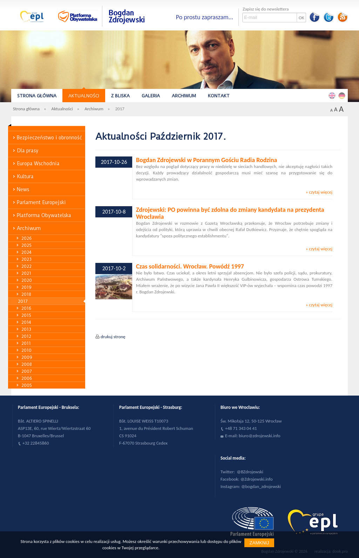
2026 (26, 238)
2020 (26, 280)
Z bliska (120, 95)
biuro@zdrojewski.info (259, 435)
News (23, 189)
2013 (26, 329)
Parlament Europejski (41, 202)
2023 (26, 259)
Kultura (25, 176)
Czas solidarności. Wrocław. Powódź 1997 (190, 266)
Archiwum (184, 95)
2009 (26, 357)
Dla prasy (28, 150)
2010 (26, 350)
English (333, 95)
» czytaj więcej (319, 192)
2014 (26, 322)
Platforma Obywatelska (44, 215)
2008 (26, 364)
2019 (26, 287)
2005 (26, 385)
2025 (26, 245)
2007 (26, 371)
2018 (26, 294)
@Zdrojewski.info (257, 479)
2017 (23, 301)
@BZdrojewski (250, 471)
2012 (26, 336)
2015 (26, 315)
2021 (26, 273)
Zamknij (259, 542)
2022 (26, 266)
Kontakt (219, 95)
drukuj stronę (113, 336)
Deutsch (343, 95)
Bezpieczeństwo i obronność (49, 137)
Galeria (151, 95)
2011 (26, 343)
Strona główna (36, 95)
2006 (26, 378)
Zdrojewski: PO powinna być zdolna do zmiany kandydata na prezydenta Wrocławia (230, 213)
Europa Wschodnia (38, 163)
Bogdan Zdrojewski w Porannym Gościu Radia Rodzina (206, 160)
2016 (26, 308)
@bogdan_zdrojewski (261, 486)
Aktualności (83, 95)
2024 (26, 252)
